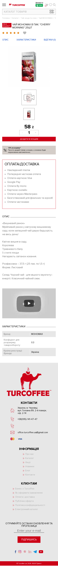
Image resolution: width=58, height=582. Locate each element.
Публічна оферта (24, 501)
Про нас (29, 454)
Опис (5, 39)
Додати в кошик (29, 139)
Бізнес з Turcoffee (24, 488)
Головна (6, 18)
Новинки (29, 466)
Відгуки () (50, 39)
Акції (27, 462)
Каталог (15, 18)
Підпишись (29, 539)
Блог (27, 470)
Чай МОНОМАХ (45, 18)
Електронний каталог (26, 509)
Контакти (30, 474)
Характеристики (26, 39)
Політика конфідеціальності (30, 505)
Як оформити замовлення (29, 492)
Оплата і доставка (25, 496)
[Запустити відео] (29, 303)
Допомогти (39, 4)
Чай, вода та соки (29, 18)
